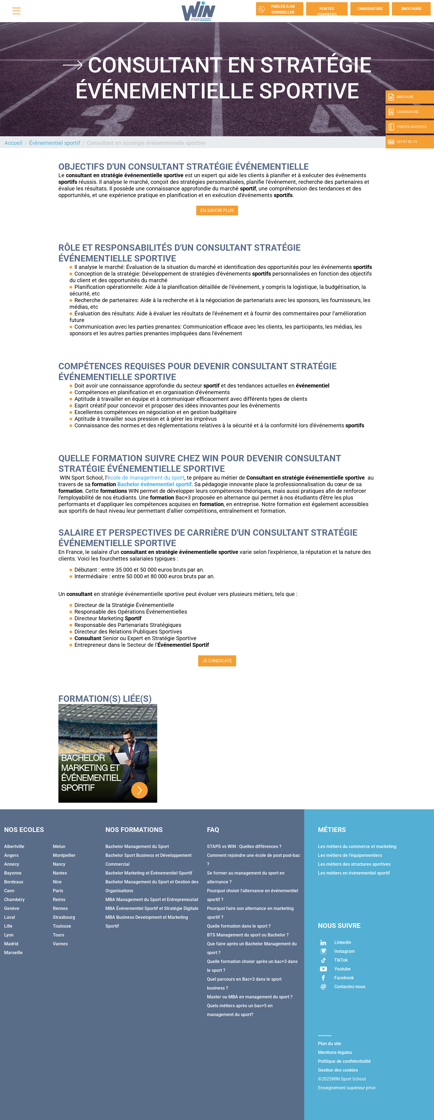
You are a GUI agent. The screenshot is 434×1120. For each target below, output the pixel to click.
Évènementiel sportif (54, 143)
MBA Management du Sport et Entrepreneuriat (151, 899)
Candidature (370, 8)
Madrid (11, 943)
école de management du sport (145, 477)
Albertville (14, 846)
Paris (58, 890)
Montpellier (64, 855)
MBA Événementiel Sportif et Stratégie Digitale (151, 908)
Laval (9, 917)
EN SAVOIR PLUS (217, 210)
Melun (59, 846)
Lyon (9, 935)
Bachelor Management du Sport (137, 846)
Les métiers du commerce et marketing (357, 846)
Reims (59, 899)
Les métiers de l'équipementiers (350, 855)
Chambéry (14, 899)
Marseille (13, 952)
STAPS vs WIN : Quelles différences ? (244, 846)
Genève (11, 908)
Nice (57, 882)
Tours (58, 935)
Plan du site (329, 1043)
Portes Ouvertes (327, 10)
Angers (11, 855)
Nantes (60, 873)
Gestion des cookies (338, 1070)
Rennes (60, 908)
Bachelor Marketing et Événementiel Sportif (148, 873)
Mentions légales (335, 1052)
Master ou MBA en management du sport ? (250, 996)
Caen (9, 890)
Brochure (411, 8)
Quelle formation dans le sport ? (239, 926)
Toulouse (62, 926)
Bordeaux (13, 882)
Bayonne (13, 873)
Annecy (11, 864)
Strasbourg (64, 917)
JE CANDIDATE (217, 660)
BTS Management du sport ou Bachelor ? (248, 935)
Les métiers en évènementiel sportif (354, 873)
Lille (8, 926)
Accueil (13, 143)
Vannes (60, 943)
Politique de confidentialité (344, 1061)
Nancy (59, 864)
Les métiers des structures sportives (354, 864)
